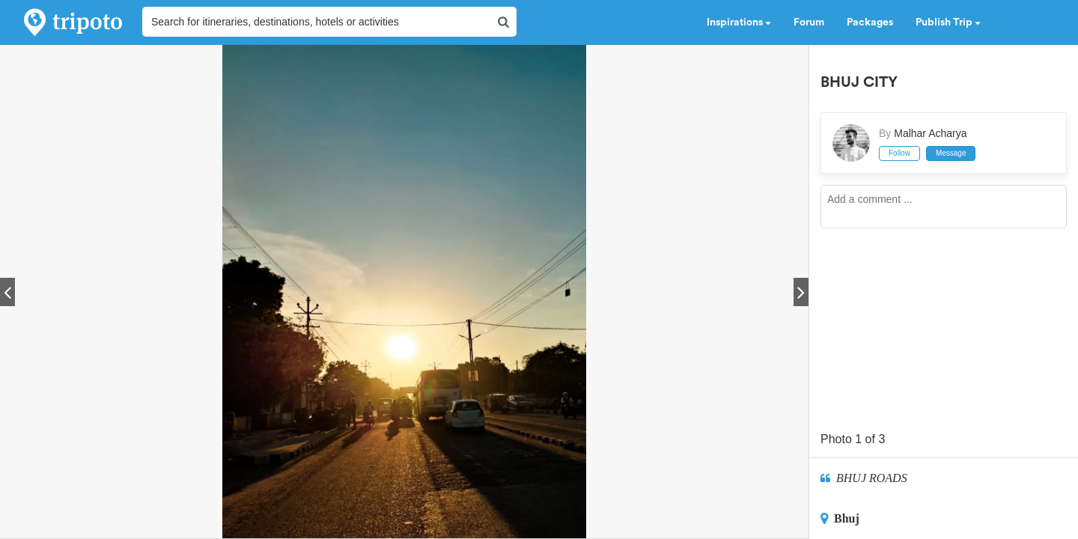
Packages (870, 22)
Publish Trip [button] (948, 22)
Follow (899, 153)
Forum (809, 22)
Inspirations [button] (739, 22)
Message (951, 153)
